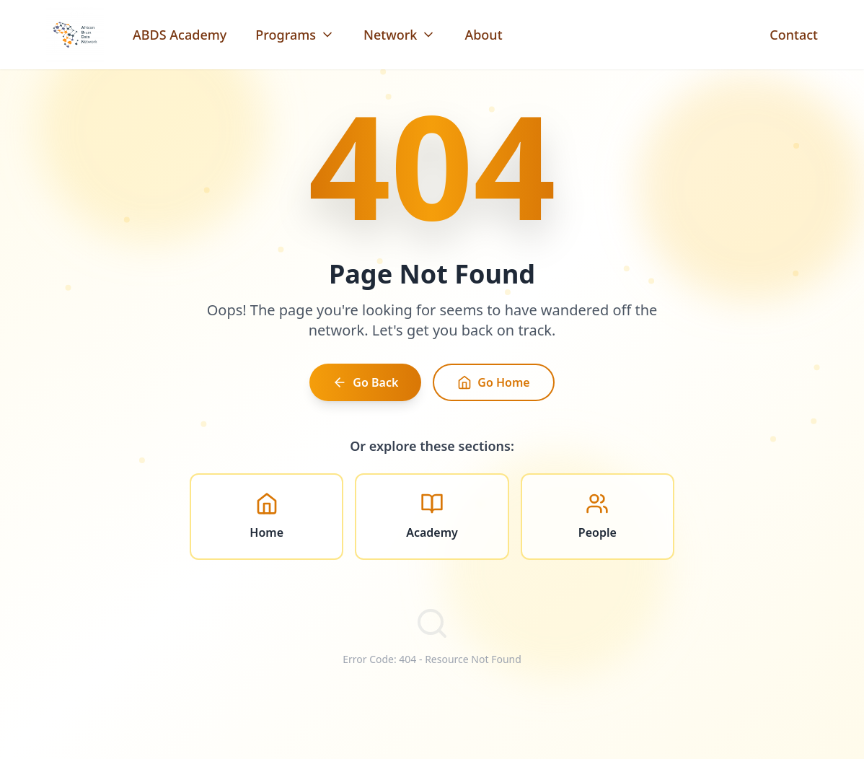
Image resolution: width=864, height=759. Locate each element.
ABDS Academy (179, 34)
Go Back (365, 387)
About (483, 34)
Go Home (493, 387)
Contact (794, 34)
